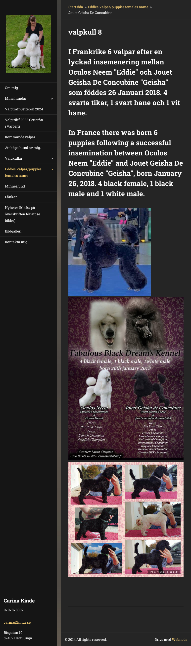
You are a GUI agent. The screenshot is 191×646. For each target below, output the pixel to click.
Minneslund (15, 186)
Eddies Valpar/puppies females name (23, 172)
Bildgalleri (13, 231)
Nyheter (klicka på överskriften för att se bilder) (22, 214)
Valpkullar (13, 158)
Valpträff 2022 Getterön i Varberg (24, 123)
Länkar (11, 196)
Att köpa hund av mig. (23, 147)
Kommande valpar (20, 137)
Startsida (75, 6)
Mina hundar (16, 98)
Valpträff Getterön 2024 (24, 109)
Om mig (11, 87)
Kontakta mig (16, 241)
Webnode (179, 639)
